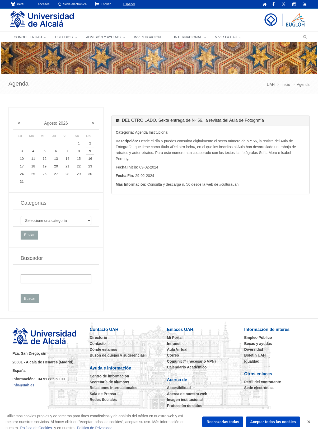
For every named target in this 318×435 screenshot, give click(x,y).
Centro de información (109, 376)
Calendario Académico (187, 367)
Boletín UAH (255, 355)
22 (79, 166)
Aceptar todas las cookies (273, 422)
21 (67, 166)
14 (67, 159)
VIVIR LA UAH (226, 37)
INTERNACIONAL (188, 37)
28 (67, 174)
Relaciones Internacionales (114, 388)
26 (44, 174)
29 (79, 174)
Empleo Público (258, 337)
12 (44, 159)
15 (79, 159)
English (103, 4)
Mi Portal (175, 337)
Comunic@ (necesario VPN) (191, 361)
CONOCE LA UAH (28, 37)
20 (56, 166)
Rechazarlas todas (223, 422)
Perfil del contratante (262, 382)
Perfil (17, 4)
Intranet (173, 344)
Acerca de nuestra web (187, 394)
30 (90, 174)
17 (22, 166)
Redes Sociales (103, 399)
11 (33, 159)
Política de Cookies (36, 428)
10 (22, 159)
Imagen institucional (185, 399)
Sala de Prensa (103, 394)
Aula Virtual (177, 349)
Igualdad (252, 361)
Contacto (98, 344)
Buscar (30, 298)
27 (56, 174)
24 (22, 174)
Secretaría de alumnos (109, 382)
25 (33, 174)
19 (44, 166)
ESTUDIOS (64, 37)
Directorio (98, 337)
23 (90, 166)
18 (33, 166)
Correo (173, 355)
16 (90, 159)
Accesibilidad (179, 388)
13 (56, 159)
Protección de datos (184, 406)
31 (22, 182)
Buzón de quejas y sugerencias (117, 355)
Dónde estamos (103, 349)
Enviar (29, 235)
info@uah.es (23, 385)
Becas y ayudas (258, 344)
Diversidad (253, 349)
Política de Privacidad (95, 428)
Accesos (41, 4)
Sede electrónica (72, 4)
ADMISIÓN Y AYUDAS (103, 37)
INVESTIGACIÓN (147, 37)
